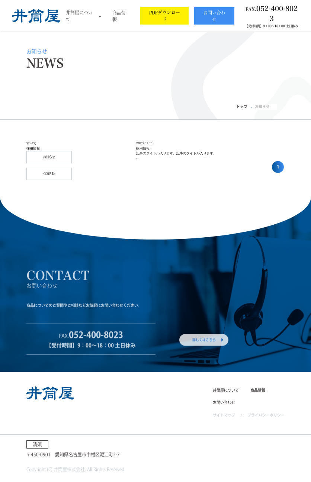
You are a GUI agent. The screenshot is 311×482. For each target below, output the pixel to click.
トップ (241, 106)
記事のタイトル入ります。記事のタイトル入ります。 (176, 153)
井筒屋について (79, 16)
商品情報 (119, 16)
